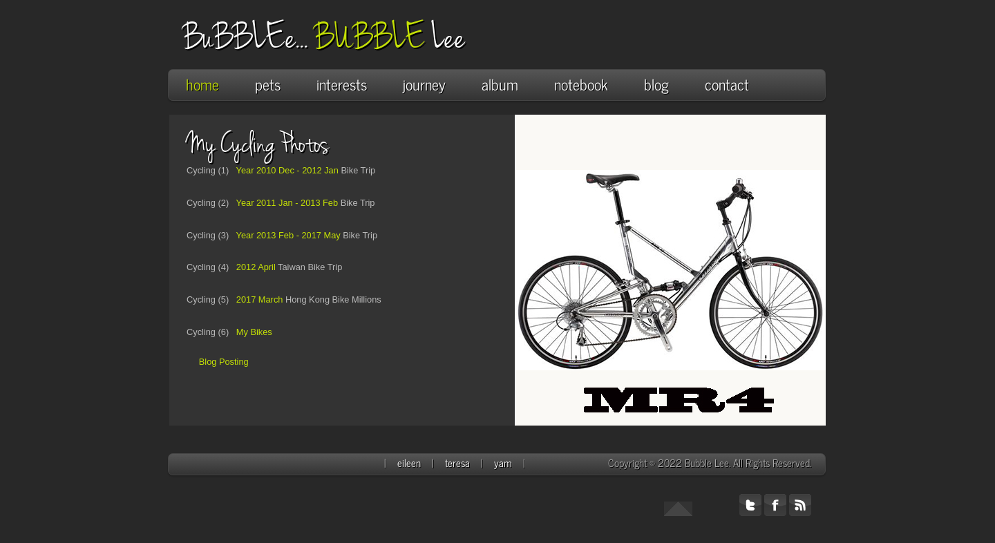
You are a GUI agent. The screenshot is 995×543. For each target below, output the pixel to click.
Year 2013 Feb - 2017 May (286, 235)
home (202, 84)
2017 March (257, 299)
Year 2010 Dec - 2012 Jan (285, 170)
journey (424, 84)
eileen (410, 462)
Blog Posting (222, 361)
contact (727, 84)
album (507, 84)
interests (348, 84)
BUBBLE (372, 37)
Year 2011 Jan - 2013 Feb (285, 203)
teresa (459, 462)
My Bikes (250, 332)
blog (656, 84)
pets (268, 84)
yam (504, 462)
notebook (581, 84)
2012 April (253, 267)
